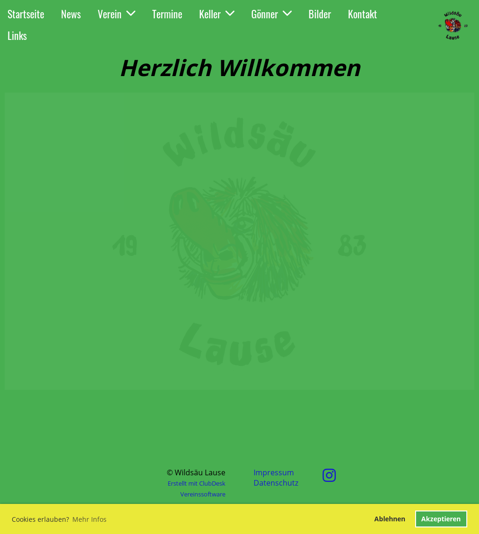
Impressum (274, 472)
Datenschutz (276, 483)
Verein (116, 13)
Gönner (271, 13)
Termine (167, 13)
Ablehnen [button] (389, 518)
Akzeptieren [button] (441, 518)
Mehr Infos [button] (89, 519)
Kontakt (362, 13)
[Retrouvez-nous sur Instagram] (329, 475)
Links (17, 35)
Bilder (320, 13)
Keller (216, 13)
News (71, 13)
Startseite (26, 13)
